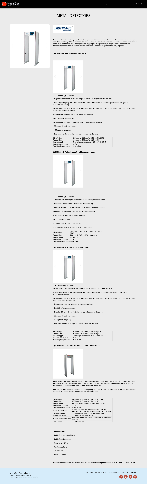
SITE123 (19, 477)
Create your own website (30, 477)
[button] (133, 3)
